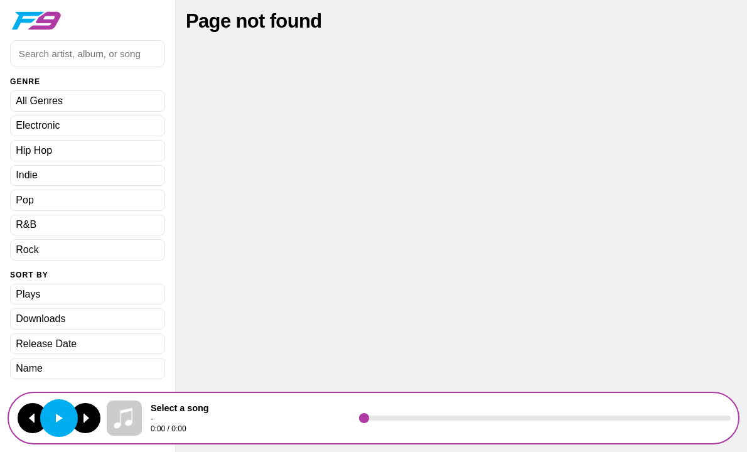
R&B (26, 224)
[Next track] (85, 418)
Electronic (38, 125)
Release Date (46, 343)
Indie (27, 175)
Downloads (40, 318)
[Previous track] (33, 418)
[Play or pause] (59, 418)
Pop (24, 200)
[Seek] (545, 418)
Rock (27, 249)
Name (29, 368)
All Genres (39, 100)
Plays (28, 294)
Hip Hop (34, 150)
